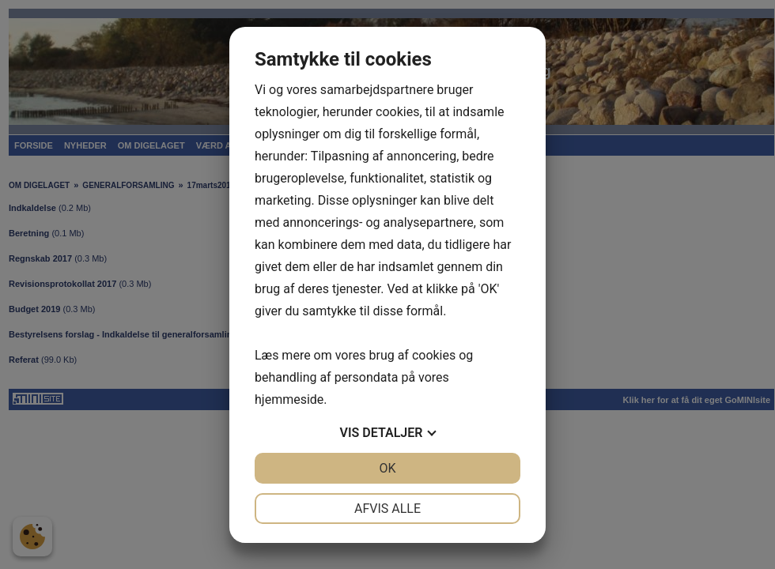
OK (387, 468)
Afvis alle (387, 508)
